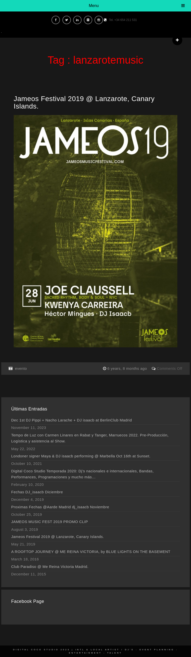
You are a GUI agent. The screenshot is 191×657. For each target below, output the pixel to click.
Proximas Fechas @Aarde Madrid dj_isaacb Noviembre (60, 507)
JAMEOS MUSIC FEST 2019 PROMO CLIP (49, 522)
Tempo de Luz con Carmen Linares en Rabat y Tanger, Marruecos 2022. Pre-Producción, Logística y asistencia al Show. (90, 438)
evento (21, 368)
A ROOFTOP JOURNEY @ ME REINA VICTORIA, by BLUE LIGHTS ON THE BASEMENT (90, 551)
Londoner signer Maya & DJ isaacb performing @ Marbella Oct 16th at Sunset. (80, 456)
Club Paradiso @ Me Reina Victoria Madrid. (50, 566)
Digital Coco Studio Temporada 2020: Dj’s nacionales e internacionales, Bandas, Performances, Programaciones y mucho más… (82, 474)
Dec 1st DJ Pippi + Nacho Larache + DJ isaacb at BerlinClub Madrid (71, 420)
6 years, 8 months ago (127, 368)
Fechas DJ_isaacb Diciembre (37, 492)
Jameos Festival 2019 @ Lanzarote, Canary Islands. (84, 102)
